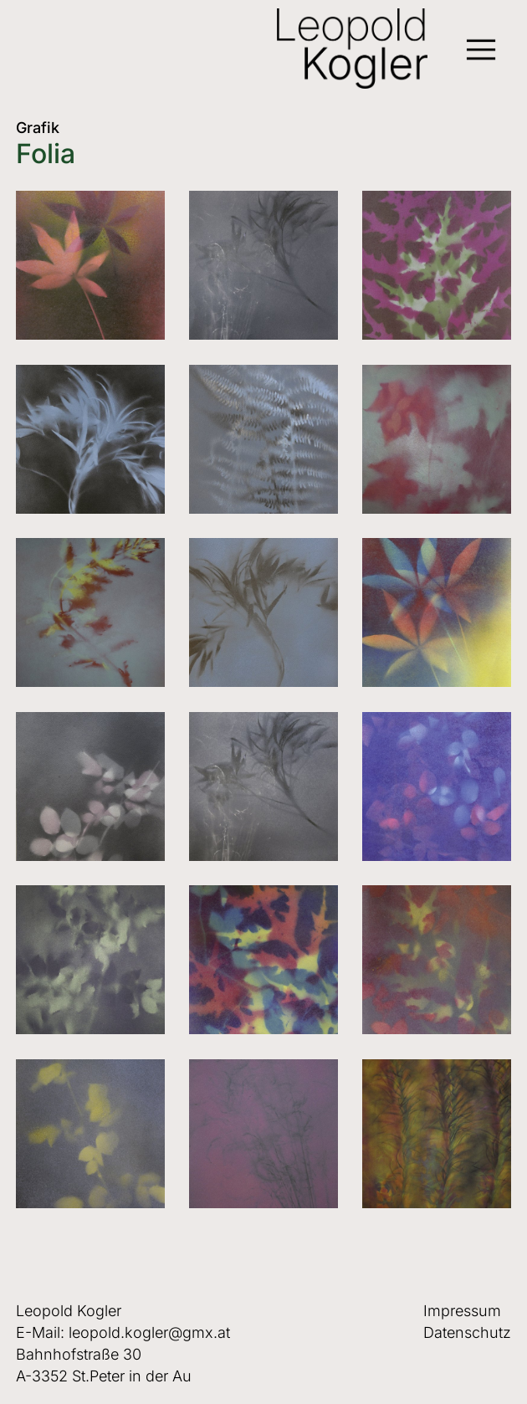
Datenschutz (467, 1332)
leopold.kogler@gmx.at (149, 1332)
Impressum (462, 1310)
